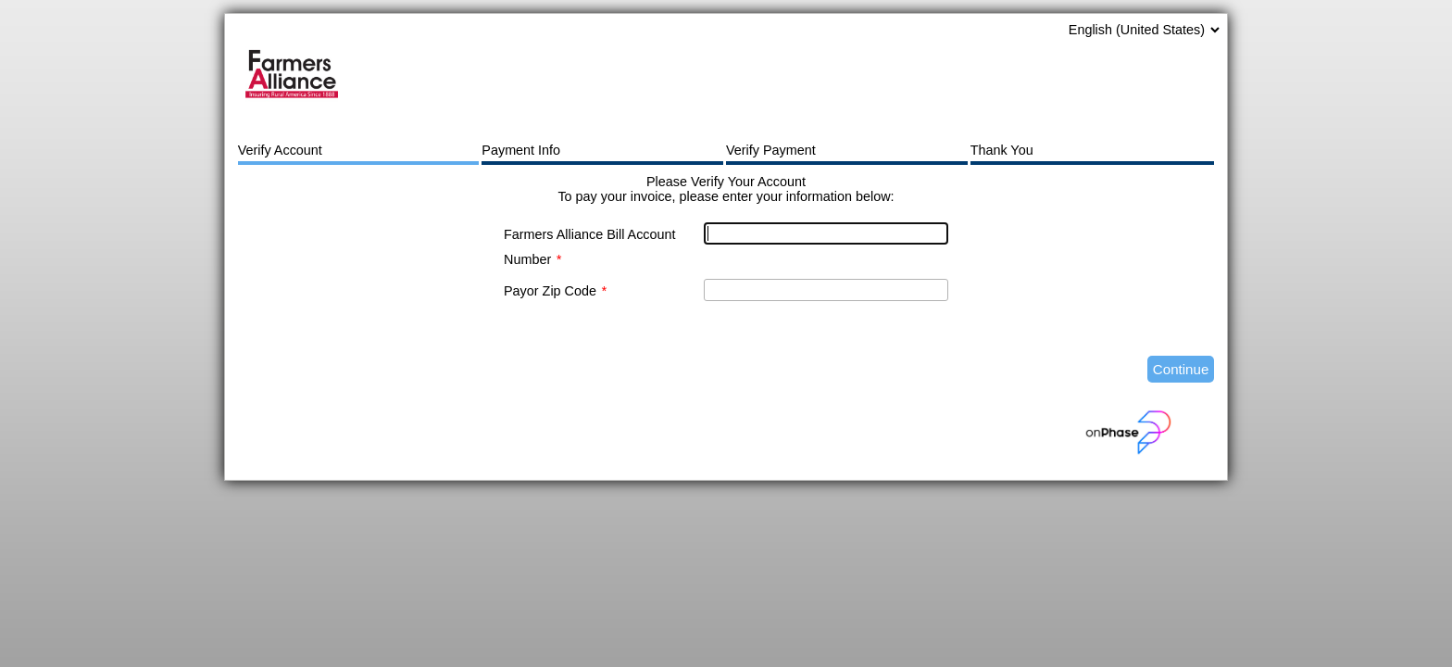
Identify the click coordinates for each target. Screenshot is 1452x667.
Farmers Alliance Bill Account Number (590, 247)
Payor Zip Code (555, 290)
